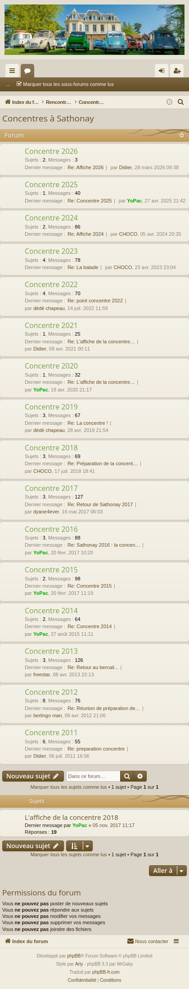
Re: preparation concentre (96, 748)
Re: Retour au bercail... (93, 667)
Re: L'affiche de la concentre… (101, 341)
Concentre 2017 (51, 488)
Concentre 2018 (51, 448)
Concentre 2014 (51, 611)
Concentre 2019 (51, 407)
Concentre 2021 (51, 325)
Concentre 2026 (51, 151)
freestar (41, 674)
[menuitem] (181, 102)
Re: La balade (83, 267)
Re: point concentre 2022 (95, 300)
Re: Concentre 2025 (90, 200)
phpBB (74, 955)
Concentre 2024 (51, 218)
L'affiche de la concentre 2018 (71, 817)
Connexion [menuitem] (163, 72)
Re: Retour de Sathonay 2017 (100, 504)
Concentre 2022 (51, 284)
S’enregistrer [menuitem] (179, 72)
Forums (29, 72)
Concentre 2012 (51, 692)
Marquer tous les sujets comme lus (69, 787)
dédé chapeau (49, 308)
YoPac (134, 200)
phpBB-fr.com (106, 972)
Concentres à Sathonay (48, 118)
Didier (125, 167)
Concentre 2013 (51, 651)
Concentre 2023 (51, 251)
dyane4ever (46, 511)
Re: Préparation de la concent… (103, 463)
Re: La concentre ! (88, 423)
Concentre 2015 (51, 570)
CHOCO (128, 234)
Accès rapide (14, 72)
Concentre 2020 (51, 366)
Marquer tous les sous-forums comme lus (55, 84)
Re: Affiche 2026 (86, 167)
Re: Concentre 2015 (90, 586)
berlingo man (47, 715)
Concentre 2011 (51, 732)
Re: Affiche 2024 (86, 234)
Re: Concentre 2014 (90, 626)
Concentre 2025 (51, 184)
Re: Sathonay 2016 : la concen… (104, 545)
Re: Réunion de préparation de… (104, 708)
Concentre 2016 (51, 529)
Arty (79, 964)
